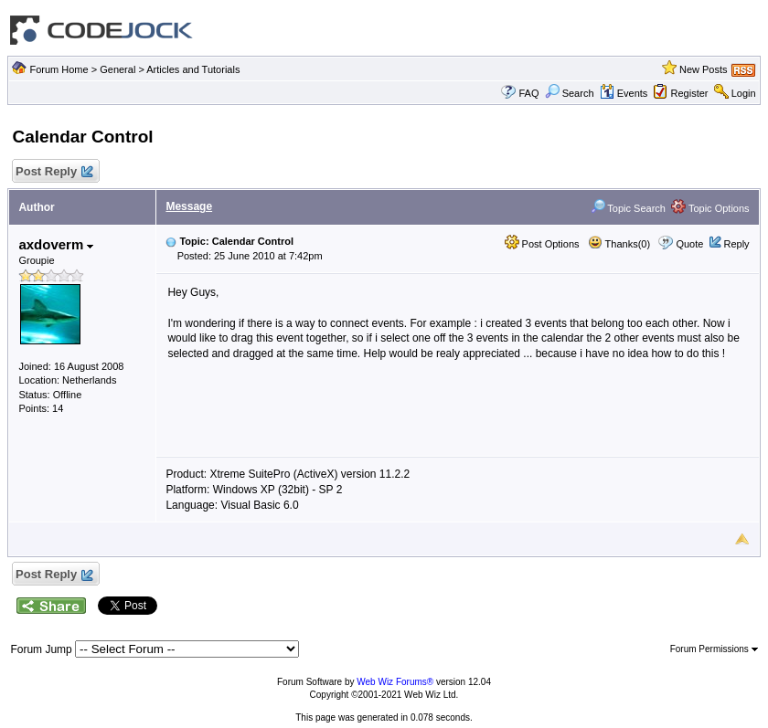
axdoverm (55, 244)
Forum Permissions (714, 649)
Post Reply (53, 172)
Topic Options (710, 208)
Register (690, 93)
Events (624, 93)
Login (743, 93)
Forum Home (58, 69)
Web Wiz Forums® (395, 682)
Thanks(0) (619, 243)
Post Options (542, 243)
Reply (736, 243)
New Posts (703, 69)
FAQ (528, 93)
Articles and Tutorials (193, 69)
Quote (689, 243)
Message (188, 206)
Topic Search (628, 208)
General (117, 69)
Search (569, 93)
